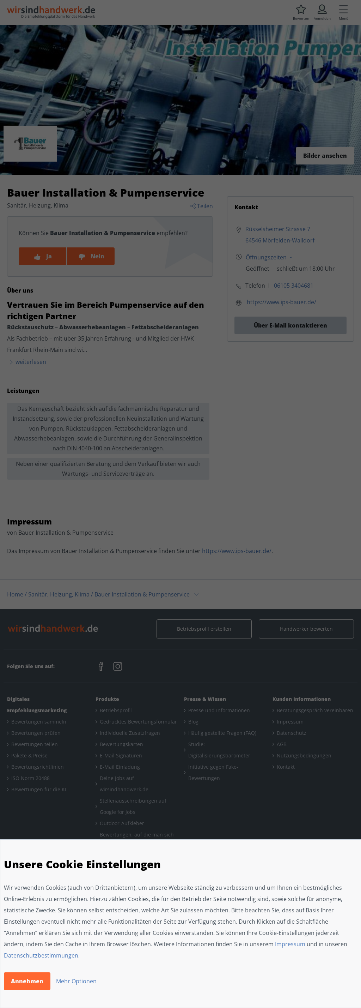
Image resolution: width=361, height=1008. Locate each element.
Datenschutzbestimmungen (41, 955)
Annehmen (27, 981)
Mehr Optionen (76, 981)
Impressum (290, 944)
